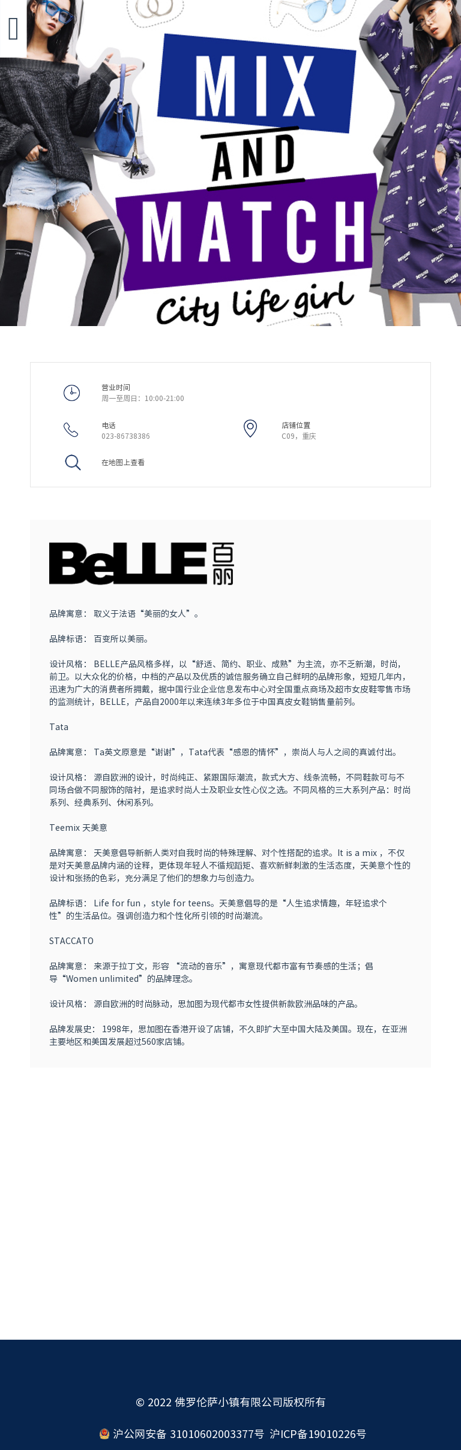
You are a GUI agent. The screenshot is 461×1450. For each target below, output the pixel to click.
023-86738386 (125, 435)
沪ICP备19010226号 (318, 1433)
